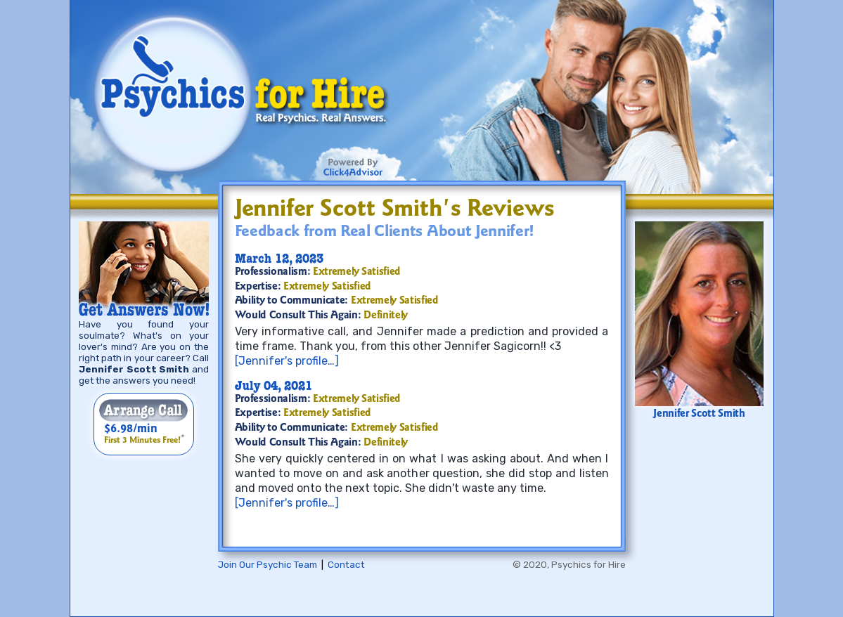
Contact (346, 564)
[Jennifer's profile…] (287, 361)
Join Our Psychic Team (267, 564)
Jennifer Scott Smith (699, 414)
